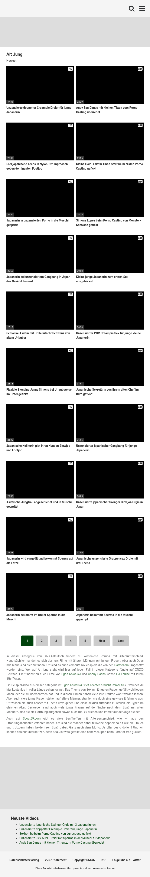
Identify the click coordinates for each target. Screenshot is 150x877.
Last (121, 641)
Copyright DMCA (83, 860)
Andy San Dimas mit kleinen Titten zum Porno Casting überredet (61, 842)
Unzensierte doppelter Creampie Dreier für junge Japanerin (58, 829)
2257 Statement (55, 860)
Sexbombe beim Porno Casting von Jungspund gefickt (55, 833)
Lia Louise (123, 674)
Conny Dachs (97, 674)
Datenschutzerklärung (24, 860)
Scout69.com (31, 718)
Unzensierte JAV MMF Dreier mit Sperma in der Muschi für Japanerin (64, 838)
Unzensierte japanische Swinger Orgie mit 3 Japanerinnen (57, 824)
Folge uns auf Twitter (126, 860)
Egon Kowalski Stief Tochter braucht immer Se (93, 685)
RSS (103, 860)
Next (102, 641)
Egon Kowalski (71, 674)
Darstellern (121, 665)
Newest (11, 60)
